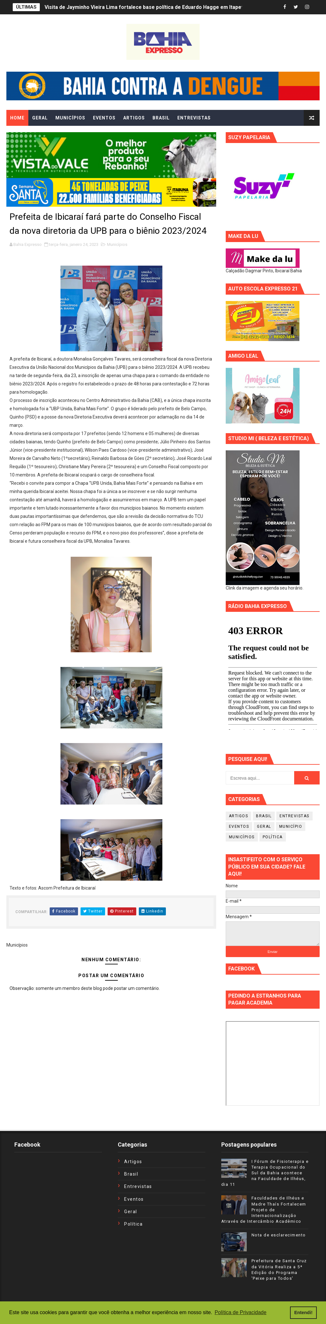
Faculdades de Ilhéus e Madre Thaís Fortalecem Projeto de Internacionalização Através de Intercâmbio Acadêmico (263, 1210)
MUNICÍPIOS (70, 117)
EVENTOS (104, 117)
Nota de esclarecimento (279, 1235)
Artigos (238, 816)
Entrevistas (294, 816)
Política (273, 837)
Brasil (264, 816)
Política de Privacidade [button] (240, 1312)
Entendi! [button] (303, 1312)
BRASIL (161, 117)
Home (17, 117)
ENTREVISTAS (194, 117)
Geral (264, 826)
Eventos (239, 826)
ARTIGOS (134, 117)
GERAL (40, 117)
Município (290, 826)
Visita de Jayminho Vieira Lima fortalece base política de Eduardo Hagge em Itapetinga (149, 7)
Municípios (117, 244)
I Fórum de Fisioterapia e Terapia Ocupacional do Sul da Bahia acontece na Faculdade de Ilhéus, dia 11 (265, 1173)
